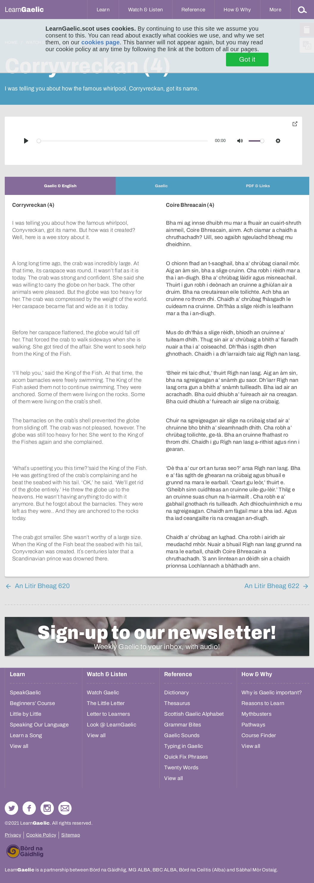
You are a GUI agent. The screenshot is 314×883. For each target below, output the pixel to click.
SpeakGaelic (25, 693)
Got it (247, 59)
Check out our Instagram (47, 808)
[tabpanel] (157, 386)
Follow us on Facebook (29, 808)
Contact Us (65, 808)
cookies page (100, 42)
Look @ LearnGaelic (111, 725)
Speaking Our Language (39, 725)
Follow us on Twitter (11, 808)
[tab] (60, 186)
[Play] (26, 141)
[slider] (122, 141)
